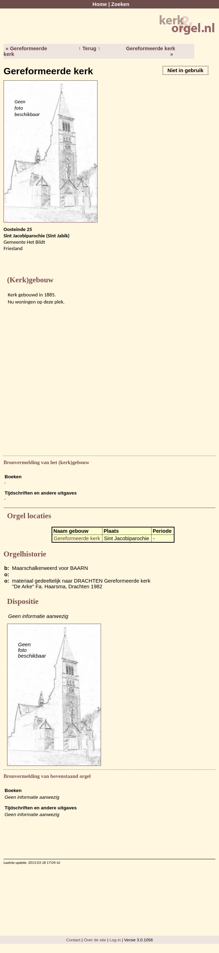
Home (100, 4)
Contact (73, 939)
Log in (115, 939)
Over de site (95, 939)
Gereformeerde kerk (77, 538)
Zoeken (120, 4)
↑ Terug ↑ (89, 48)
